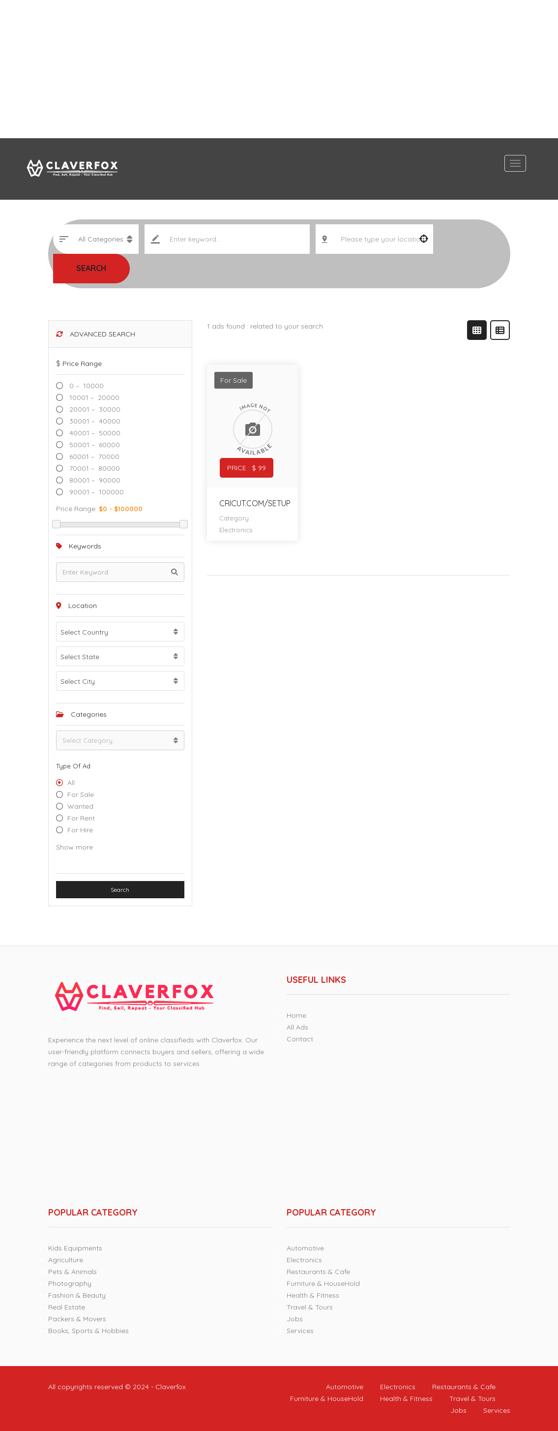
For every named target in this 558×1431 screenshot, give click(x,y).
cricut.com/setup (255, 503)
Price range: (76, 508)
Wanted (80, 806)
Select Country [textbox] (84, 632)
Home (296, 1015)
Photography (69, 1283)
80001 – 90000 (93, 480)
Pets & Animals (72, 1271)
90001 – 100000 (95, 491)
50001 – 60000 (93, 444)
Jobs (295, 1318)
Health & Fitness (313, 1295)
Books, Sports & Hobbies (88, 1330)
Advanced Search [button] (95, 334)
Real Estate (66, 1307)
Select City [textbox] (77, 681)
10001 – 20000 (93, 397)
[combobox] (120, 631)
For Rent (81, 818)
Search (91, 268)
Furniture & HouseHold (323, 1283)
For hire (80, 829)
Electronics (235, 530)
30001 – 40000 (93, 421)
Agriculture (65, 1259)
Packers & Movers (77, 1318)
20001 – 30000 (93, 409)
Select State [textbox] (79, 656)
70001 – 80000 (93, 468)
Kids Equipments (75, 1248)
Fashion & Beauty (77, 1295)
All (71, 782)
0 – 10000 (85, 385)
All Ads (297, 1027)
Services (300, 1330)
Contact (300, 1039)
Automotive (305, 1248)
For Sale (80, 794)
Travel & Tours (310, 1307)
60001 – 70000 (93, 456)
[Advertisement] (279, 69)
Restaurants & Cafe (318, 1271)
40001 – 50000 (93, 432)
